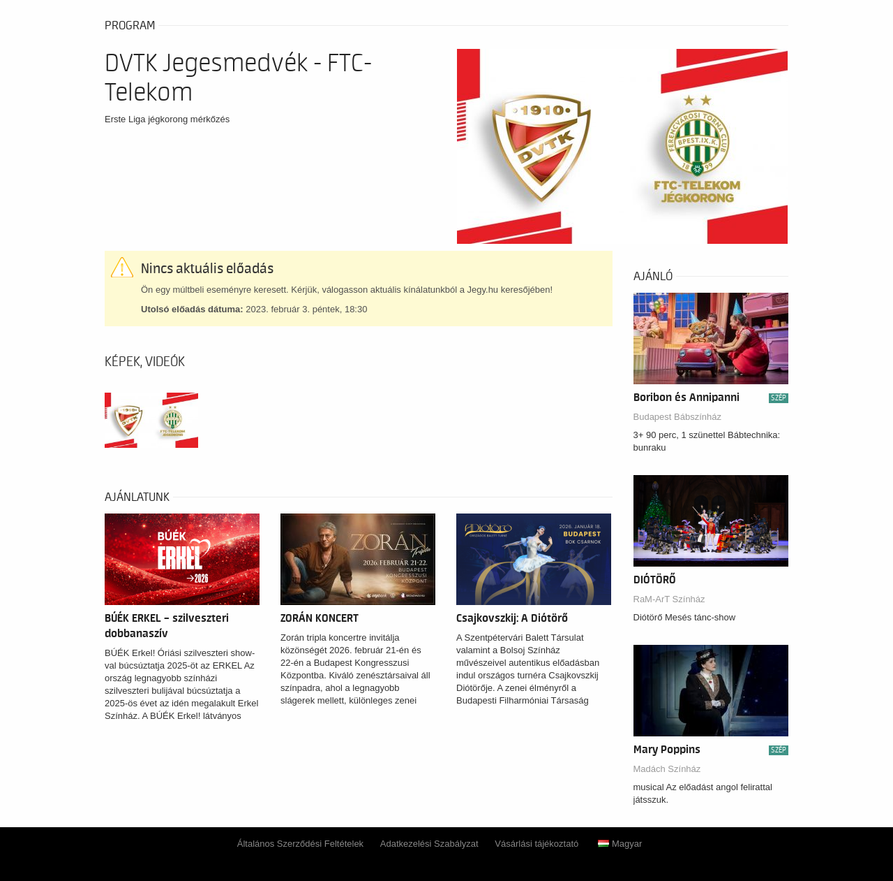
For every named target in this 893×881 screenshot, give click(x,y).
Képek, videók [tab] (145, 362)
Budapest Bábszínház (677, 417)
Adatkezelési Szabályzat (429, 843)
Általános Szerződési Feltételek (300, 843)
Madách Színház (667, 769)
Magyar (620, 843)
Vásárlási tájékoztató (536, 843)
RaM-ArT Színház (669, 599)
